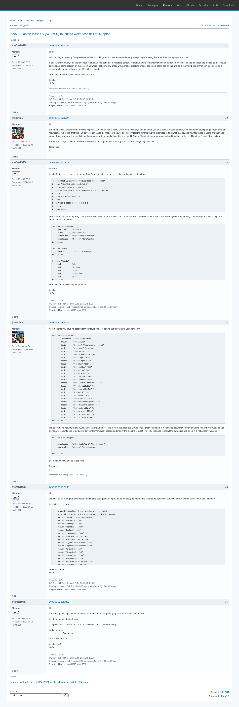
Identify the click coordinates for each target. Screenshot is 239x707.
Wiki (179, 5)
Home (139, 5)
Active (212, 25)
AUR (215, 5)
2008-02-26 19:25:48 (59, 487)
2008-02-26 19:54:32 (59, 602)
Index (12, 20)
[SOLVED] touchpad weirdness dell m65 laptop (78, 34)
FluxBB (225, 696)
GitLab (190, 5)
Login (50, 20)
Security (203, 5)
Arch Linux (18, 5)
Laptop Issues (31, 34)
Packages (153, 5)
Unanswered (223, 25)
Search (30, 20)
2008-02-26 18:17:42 (59, 322)
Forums (167, 5)
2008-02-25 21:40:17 (59, 45)
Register (41, 20)
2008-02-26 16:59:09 (59, 162)
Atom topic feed (221, 692)
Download (228, 5)
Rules (21, 20)
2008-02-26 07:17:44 (59, 118)
